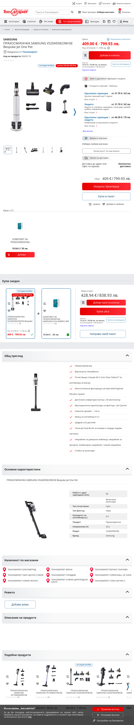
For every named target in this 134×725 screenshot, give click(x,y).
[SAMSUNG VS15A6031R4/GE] (49, 677)
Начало (6, 30)
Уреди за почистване (39, 30)
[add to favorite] (10, 310)
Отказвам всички (107, 715)
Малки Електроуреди (20, 30)
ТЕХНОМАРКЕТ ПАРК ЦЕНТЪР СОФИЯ (22, 575)
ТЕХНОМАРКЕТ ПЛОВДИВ (61, 575)
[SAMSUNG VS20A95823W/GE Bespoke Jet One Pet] (20, 302)
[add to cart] (20, 254)
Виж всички (88, 131)
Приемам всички (107, 709)
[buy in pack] (106, 196)
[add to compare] (10, 303)
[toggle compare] (94, 204)
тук (29, 717)
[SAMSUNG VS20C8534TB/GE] (79, 677)
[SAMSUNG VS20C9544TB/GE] (109, 677)
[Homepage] (15, 12)
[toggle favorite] (113, 204)
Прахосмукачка (113, 522)
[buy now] (106, 186)
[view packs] (106, 55)
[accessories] (103, 334)
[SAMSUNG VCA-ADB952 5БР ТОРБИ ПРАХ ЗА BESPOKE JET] (56, 302)
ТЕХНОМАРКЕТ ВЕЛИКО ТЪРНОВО (108, 569)
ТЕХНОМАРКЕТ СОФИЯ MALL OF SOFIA (110, 575)
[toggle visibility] (67, 356)
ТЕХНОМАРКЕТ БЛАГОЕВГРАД (19, 569)
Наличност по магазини (106, 151)
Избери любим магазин (95, 143)
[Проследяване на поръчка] (109, 21)
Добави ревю (22, 606)
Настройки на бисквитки (107, 720)
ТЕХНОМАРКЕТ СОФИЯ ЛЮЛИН (20, 581)
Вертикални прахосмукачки (61, 30)
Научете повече (89, 70)
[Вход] (124, 21)
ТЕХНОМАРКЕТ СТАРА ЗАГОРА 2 (107, 581)
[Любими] (114, 21)
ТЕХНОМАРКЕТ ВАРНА (59, 569)
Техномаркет (30, 52)
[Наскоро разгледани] (104, 21)
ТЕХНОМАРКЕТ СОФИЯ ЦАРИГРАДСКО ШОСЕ (67, 581)
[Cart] (124, 12)
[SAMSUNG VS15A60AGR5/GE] (19, 677)
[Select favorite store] (96, 12)
